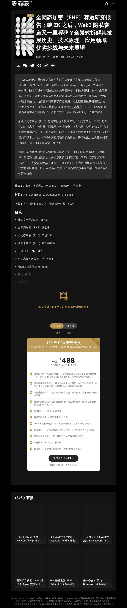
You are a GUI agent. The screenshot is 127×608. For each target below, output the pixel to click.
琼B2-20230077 (28, 601)
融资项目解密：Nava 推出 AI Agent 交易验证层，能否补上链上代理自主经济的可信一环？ (30, 582)
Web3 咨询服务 (46, 604)
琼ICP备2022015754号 (45, 601)
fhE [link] (54, 106)
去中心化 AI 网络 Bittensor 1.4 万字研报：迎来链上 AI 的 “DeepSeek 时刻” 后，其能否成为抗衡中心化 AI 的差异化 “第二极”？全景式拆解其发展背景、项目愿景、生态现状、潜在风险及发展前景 (96, 582)
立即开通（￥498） (63, 458)
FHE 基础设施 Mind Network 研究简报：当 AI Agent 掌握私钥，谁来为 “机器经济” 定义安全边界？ (30, 539)
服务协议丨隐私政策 (83, 604)
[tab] (58, 333)
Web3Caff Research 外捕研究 (44, 598)
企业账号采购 (20, 604)
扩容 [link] (42, 101)
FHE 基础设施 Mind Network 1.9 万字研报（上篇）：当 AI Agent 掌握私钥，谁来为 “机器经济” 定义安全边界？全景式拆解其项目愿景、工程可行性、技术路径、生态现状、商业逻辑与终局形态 (63, 582)
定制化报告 (32, 604)
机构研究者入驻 (102, 601)
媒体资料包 (98, 604)
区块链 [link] (90, 101)
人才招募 (68, 604)
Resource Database (46, 194)
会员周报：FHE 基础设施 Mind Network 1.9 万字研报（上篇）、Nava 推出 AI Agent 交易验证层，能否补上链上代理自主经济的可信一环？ (96, 539)
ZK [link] (33, 251)
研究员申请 (89, 601)
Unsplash (67, 194)
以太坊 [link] (36, 101)
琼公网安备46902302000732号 (68, 601)
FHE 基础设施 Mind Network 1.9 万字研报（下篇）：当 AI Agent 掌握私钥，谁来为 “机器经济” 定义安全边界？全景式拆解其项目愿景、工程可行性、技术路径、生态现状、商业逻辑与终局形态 (63, 539)
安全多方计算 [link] (39, 162)
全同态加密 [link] (75, 106)
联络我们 (109, 604)
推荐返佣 (58, 604)
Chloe (26, 185)
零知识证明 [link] (82, 90)
